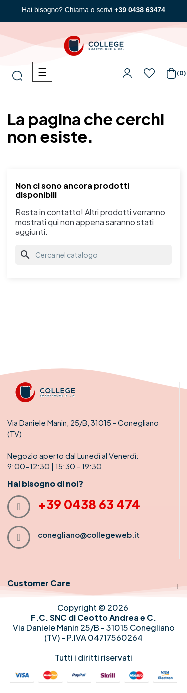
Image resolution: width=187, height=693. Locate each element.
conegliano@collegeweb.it (89, 534)
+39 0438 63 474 (89, 504)
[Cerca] (93, 255)
